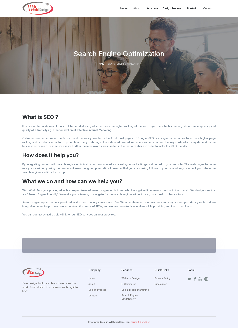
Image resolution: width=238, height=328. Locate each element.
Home (101, 63)
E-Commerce (128, 284)
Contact (93, 295)
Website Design (130, 278)
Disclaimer (161, 284)
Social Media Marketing (135, 289)
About (91, 284)
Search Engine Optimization (129, 297)
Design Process (97, 289)
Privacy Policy (163, 278)
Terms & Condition (140, 322)
